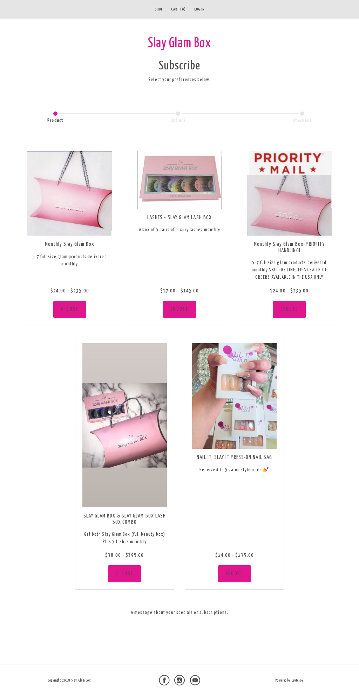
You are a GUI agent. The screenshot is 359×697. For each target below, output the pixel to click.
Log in (199, 9)
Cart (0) (178, 9)
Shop (159, 9)
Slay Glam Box (179, 43)
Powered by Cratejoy (289, 680)
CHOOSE (70, 309)
